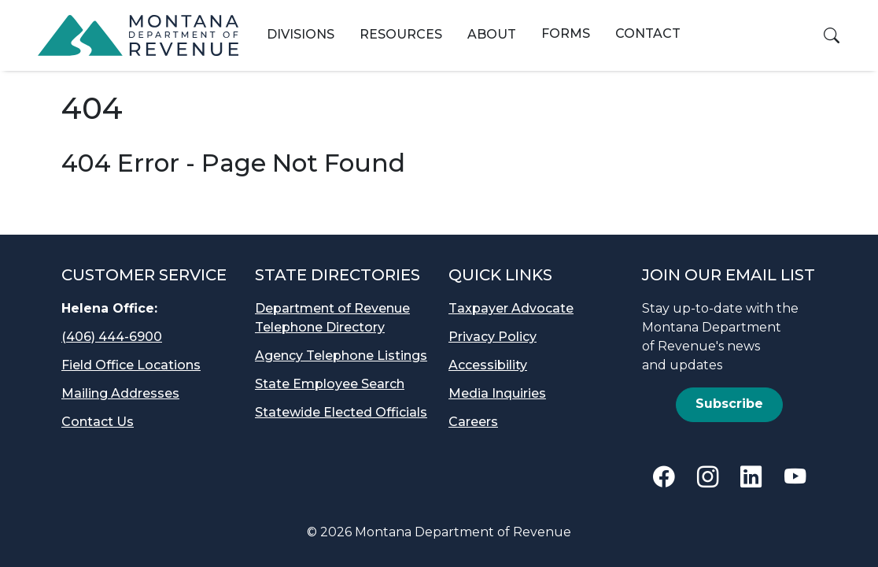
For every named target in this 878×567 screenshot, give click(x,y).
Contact (648, 33)
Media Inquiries (497, 393)
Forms (565, 33)
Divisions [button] (300, 34)
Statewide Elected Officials (341, 412)
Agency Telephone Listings (341, 355)
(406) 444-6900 (111, 336)
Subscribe (729, 403)
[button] (831, 35)
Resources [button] (401, 34)
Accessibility (487, 365)
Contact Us (97, 421)
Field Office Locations (131, 365)
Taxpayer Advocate (511, 308)
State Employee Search (329, 383)
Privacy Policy (492, 336)
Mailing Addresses (120, 393)
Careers (473, 421)
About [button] (491, 34)
